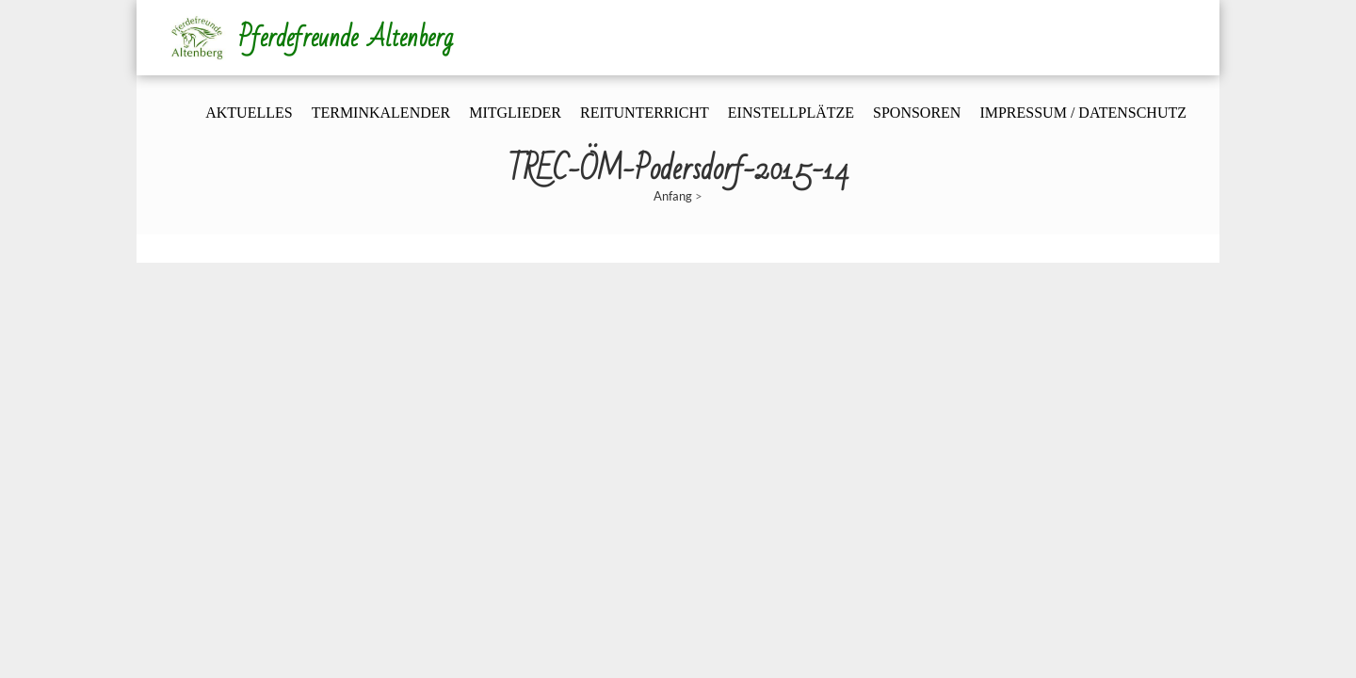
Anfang (673, 195)
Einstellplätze (791, 113)
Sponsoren (916, 113)
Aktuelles (248, 113)
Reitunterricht (644, 113)
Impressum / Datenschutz (1082, 113)
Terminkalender (381, 113)
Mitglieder (515, 113)
